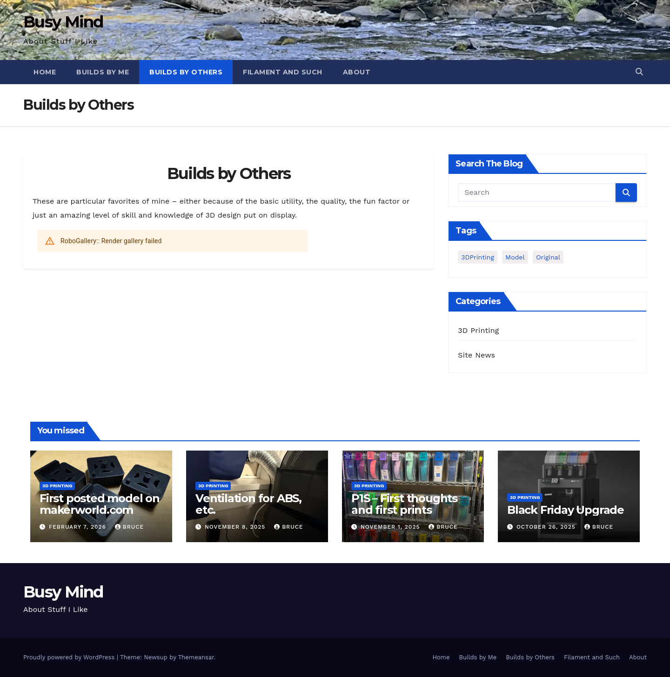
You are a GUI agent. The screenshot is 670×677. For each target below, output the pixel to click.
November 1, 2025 (391, 527)
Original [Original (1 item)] (548, 257)
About (357, 72)
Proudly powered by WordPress (70, 657)
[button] (639, 71)
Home (45, 72)
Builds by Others (185, 72)
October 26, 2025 (547, 527)
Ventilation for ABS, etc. (248, 504)
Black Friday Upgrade (565, 510)
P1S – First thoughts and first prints (404, 504)
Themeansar (196, 657)
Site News (476, 355)
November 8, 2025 (236, 527)
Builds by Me (102, 72)
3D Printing (478, 330)
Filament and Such (282, 72)
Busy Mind (63, 22)
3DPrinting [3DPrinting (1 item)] (477, 257)
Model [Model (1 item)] (514, 257)
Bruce (129, 527)
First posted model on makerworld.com (100, 504)
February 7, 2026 (78, 527)
